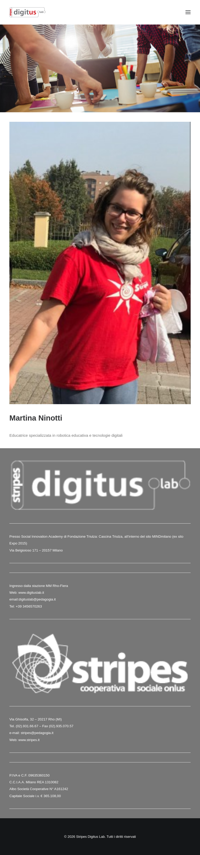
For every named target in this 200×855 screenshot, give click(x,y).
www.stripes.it (29, 740)
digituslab (26, 599)
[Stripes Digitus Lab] (27, 12)
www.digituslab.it (30, 593)
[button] (188, 12)
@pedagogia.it (44, 599)
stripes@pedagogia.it (37, 733)
